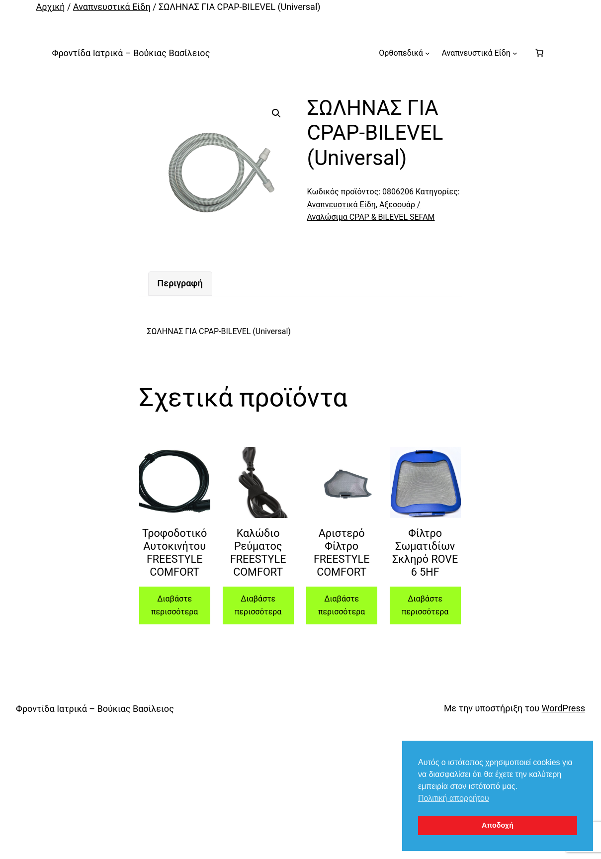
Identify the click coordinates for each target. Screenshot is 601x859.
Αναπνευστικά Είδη (112, 6)
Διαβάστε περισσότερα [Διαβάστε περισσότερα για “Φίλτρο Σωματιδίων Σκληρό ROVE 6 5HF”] (425, 605)
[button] (276, 113)
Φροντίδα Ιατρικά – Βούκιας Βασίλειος (131, 53)
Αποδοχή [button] (498, 825)
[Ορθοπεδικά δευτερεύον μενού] (427, 53)
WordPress (563, 708)
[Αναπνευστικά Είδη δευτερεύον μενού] (515, 53)
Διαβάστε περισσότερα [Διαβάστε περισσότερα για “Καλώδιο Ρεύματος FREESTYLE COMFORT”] (258, 605)
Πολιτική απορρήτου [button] (453, 798)
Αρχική (50, 6)
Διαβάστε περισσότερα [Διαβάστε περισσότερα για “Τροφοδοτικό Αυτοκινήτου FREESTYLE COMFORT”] (174, 605)
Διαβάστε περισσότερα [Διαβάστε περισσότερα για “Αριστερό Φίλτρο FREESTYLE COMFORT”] (341, 605)
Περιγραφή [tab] (180, 283)
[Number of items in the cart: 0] (539, 53)
